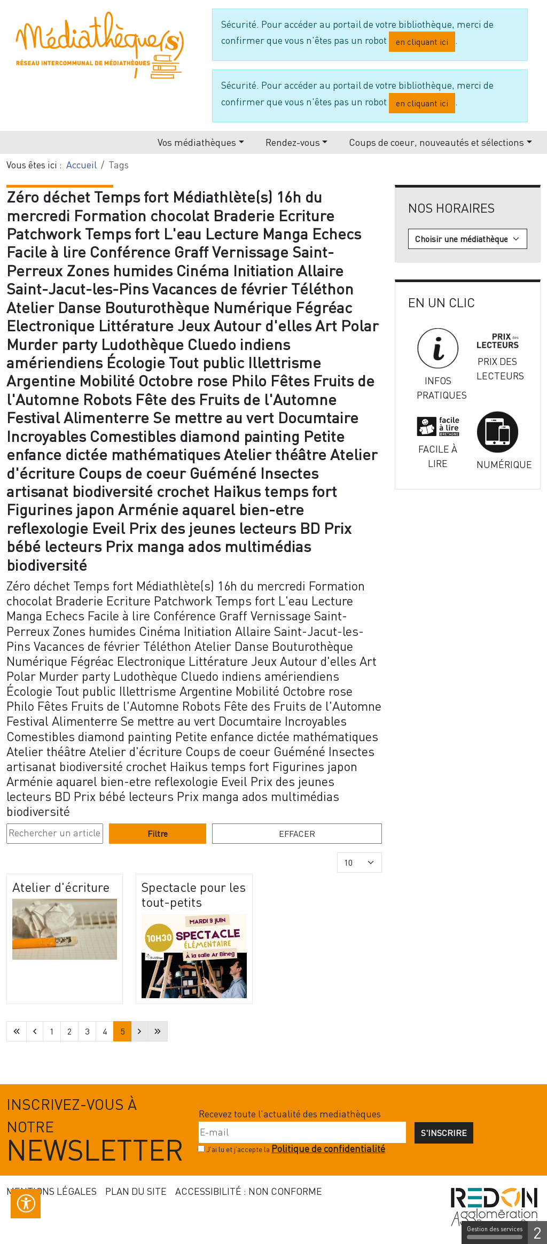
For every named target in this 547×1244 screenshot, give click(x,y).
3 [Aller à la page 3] (87, 1031)
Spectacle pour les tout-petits (194, 894)
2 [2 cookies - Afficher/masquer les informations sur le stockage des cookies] (537, 1232)
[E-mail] (302, 1132)
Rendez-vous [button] (292, 142)
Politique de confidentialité (328, 1148)
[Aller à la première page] (16, 1031)
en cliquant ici (422, 41)
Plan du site (136, 1191)
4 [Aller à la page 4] (105, 1031)
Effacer (297, 833)
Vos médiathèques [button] (197, 142)
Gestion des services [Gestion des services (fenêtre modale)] (494, 1232)
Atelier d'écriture (61, 887)
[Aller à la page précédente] (34, 1031)
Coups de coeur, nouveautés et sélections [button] (436, 142)
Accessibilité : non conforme (248, 1191)
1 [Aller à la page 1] (52, 1031)
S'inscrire (444, 1133)
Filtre (157, 833)
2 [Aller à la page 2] (69, 1031)
